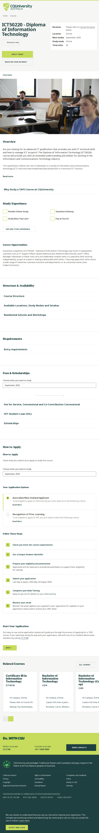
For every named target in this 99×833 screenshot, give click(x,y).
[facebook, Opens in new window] (5, 805)
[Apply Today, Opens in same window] (17, 54)
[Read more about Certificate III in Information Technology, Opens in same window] (20, 691)
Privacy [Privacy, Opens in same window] (5, 779)
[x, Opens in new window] (24, 805)
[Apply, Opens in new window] (10, 647)
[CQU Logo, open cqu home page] (17, 7)
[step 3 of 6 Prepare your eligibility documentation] (49, 566)
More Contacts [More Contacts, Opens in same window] (81, 747)
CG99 (80, 688)
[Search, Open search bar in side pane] (90, 7)
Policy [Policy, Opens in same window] (68, 779)
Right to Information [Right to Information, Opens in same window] (43, 775)
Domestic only (11, 42)
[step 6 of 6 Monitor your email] (49, 605)
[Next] (10, 718)
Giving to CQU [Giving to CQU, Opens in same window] (71, 782)
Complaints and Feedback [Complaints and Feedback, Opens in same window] (76, 775)
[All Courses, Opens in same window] (86, 664)
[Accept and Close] (17, 827)
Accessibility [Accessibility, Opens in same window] (39, 779)
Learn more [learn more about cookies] (24, 820)
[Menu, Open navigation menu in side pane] (94, 7)
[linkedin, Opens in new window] (18, 805)
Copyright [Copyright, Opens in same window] (6, 782)
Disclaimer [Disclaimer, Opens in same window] (39, 782)
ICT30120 (10, 685)
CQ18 (44, 685)
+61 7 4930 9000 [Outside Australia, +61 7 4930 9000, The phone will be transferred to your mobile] (42, 749)
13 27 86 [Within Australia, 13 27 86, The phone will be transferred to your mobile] (6, 749)
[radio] (49, 502)
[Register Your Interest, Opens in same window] (17, 62)
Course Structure (87, 27)
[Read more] (10, 176)
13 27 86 (24, 638)
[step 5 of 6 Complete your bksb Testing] (49, 592)
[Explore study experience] (19, 229)
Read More (19, 504)
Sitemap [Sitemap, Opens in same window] (69, 785)
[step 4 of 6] (49, 580)
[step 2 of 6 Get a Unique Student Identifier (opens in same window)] (49, 554)
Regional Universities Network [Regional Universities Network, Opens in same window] (14, 785)
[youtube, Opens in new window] (30, 805)
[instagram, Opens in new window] (11, 805)
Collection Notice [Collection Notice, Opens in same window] (9, 775)
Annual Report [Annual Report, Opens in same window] (40, 785)
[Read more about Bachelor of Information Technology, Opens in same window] (56, 691)
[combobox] (12, 385)
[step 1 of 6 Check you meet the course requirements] (49, 545)
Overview (10, 75)
